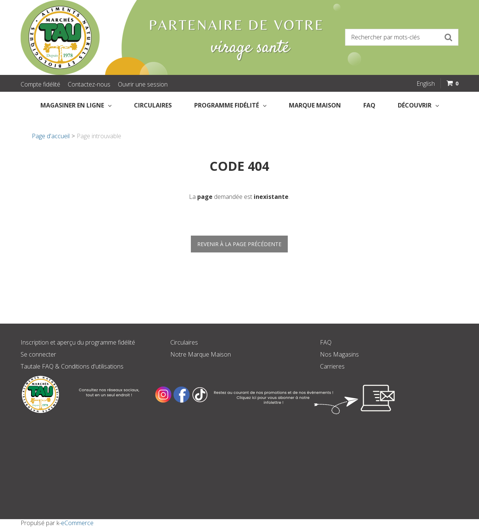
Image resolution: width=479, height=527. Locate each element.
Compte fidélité (40, 84)
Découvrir (418, 105)
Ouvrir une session (143, 84)
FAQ (369, 105)
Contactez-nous (89, 84)
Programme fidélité (230, 105)
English (426, 83)
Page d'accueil (51, 136)
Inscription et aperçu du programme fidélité (78, 342)
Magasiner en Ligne (76, 105)
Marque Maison (315, 105)
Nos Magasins (339, 354)
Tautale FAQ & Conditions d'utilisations (72, 366)
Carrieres (332, 366)
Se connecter (38, 354)
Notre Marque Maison (200, 354)
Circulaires (153, 105)
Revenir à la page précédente (239, 244)
